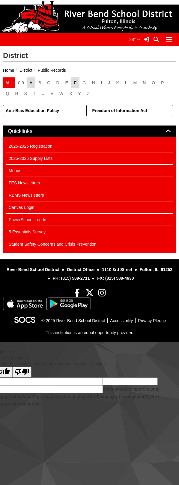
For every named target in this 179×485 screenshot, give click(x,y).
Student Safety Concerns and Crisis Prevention (53, 244)
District (25, 70)
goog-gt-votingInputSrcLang (131, 389)
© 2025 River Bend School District (73, 320)
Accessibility (121, 320)
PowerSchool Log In (27, 219)
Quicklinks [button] (27, 131)
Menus (15, 170)
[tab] (89, 131)
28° (134, 39)
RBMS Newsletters (26, 195)
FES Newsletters (24, 182)
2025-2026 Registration (30, 146)
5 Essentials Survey (27, 232)
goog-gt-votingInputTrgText (131, 396)
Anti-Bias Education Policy (32, 110)
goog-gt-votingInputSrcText (76, 396)
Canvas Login (21, 207)
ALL (9, 82)
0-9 (21, 82)
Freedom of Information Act (119, 110)
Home (8, 70)
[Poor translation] (21, 372)
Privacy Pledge (152, 320)
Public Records (52, 70)
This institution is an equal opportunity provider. (89, 332)
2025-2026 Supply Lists (30, 158)
